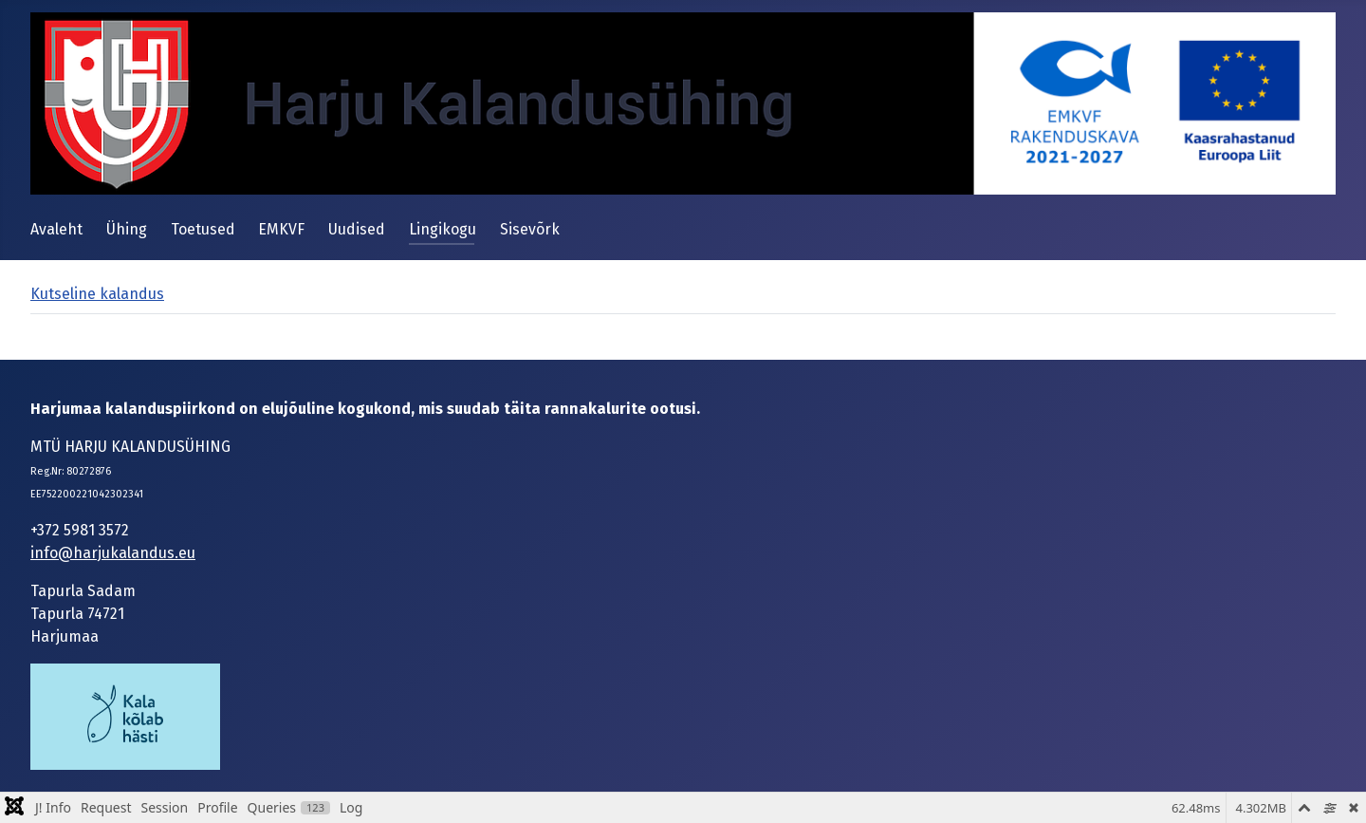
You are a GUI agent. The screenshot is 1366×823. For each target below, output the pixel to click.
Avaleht (56, 229)
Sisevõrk (530, 229)
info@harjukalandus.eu (112, 553)
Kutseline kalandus (97, 294)
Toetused (203, 229)
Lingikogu (442, 229)
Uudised (356, 229)
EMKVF (281, 229)
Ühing (126, 229)
